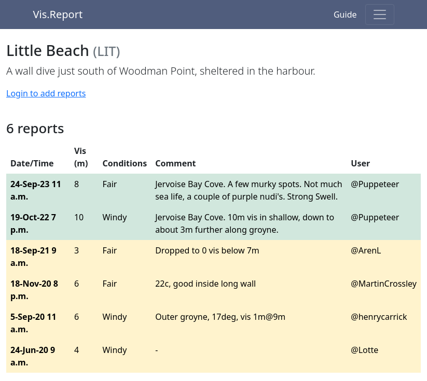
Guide (345, 14)
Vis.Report (58, 14)
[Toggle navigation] (379, 14)
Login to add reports (46, 93)
